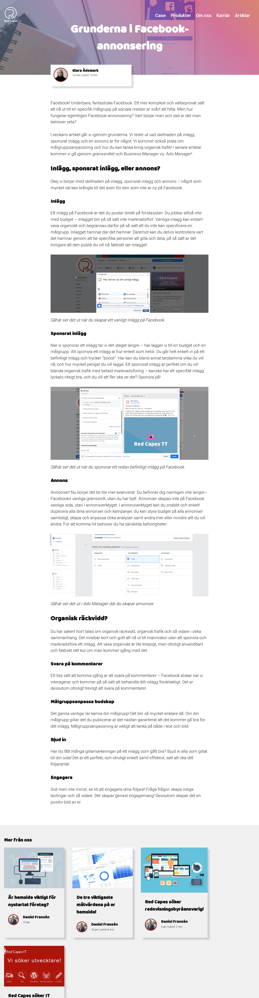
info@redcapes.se (117, 979)
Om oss (203, 15)
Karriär (223, 15)
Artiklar (242, 15)
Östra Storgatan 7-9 (189, 979)
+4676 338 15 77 (130, 974)
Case (160, 15)
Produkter (181, 15)
